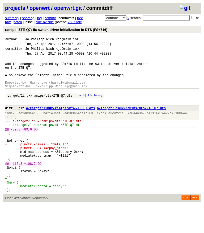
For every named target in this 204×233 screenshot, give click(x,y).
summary (12, 18)
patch (18, 22)
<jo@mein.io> (67, 40)
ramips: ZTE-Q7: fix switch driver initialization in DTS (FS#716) (56, 30)
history (98, 104)
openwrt (39, 8)
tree (80, 18)
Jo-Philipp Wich (39, 40)
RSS (194, 225)
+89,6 (27, 144)
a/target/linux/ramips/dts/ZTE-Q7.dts (60, 119)
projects (15, 8)
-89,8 (15, 144)
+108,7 (30, 186)
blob (89, 104)
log (39, 18)
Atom (186, 225)
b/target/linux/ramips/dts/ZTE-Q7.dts (131, 119)
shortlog (28, 18)
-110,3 (16, 186)
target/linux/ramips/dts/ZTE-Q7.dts (40, 105)
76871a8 (74, 22)
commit (50, 18)
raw (8, 22)
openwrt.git (68, 8)
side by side (45, 22)
